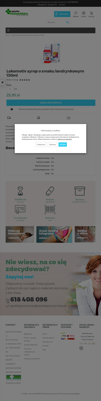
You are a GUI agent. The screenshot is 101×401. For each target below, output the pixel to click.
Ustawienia (41, 144)
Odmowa (52, 144)
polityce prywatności (65, 139)
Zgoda (63, 144)
